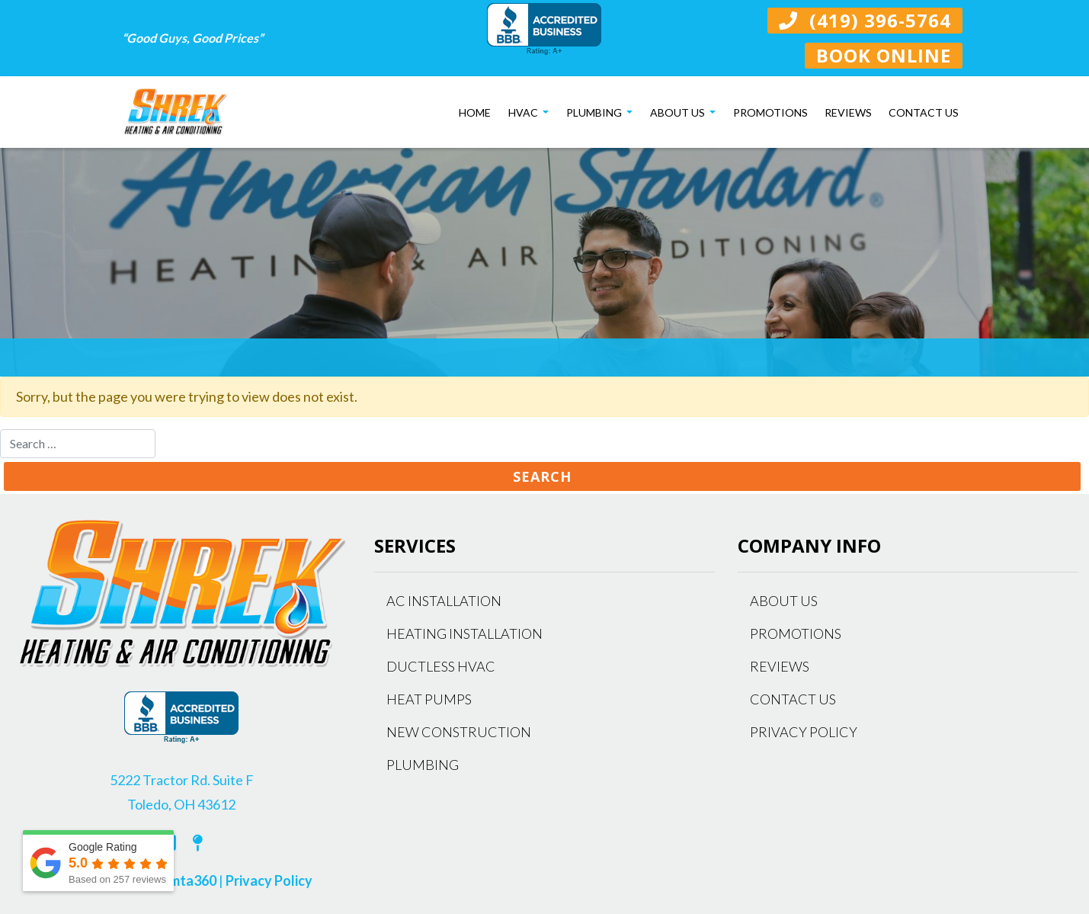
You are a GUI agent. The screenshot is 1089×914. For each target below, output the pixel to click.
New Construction (458, 731)
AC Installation (443, 600)
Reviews (848, 112)
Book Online (883, 55)
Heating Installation (464, 633)
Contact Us (924, 112)
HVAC (524, 112)
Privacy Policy (269, 880)
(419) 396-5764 (865, 20)
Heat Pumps (429, 699)
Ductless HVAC (440, 666)
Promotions (770, 112)
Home (475, 112)
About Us (678, 112)
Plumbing (595, 112)
